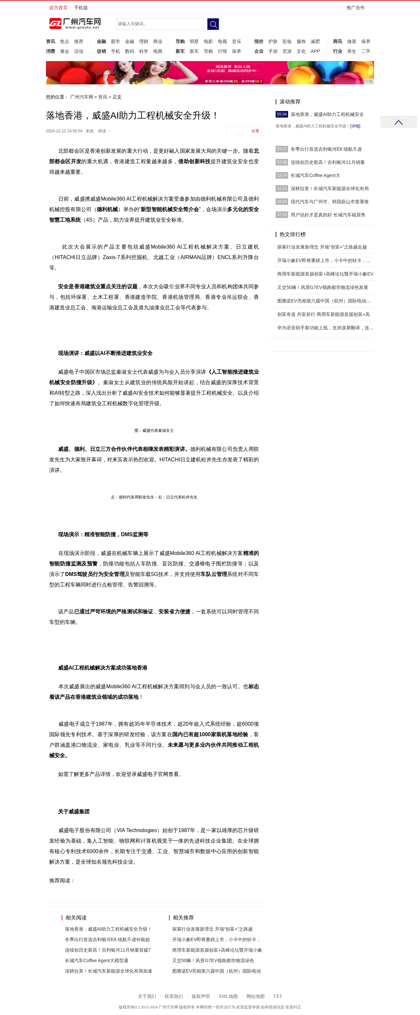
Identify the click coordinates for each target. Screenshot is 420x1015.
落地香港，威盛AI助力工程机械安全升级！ (108, 929)
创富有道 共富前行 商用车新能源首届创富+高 (323, 314)
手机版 (81, 7)
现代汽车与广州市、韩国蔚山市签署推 (330, 201)
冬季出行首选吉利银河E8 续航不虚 (326, 149)
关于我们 (147, 996)
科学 (143, 51)
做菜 (351, 41)
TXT (277, 996)
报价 (258, 41)
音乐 (236, 41)
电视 (222, 41)
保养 (236, 51)
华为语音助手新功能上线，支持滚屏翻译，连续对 (327, 327)
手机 (115, 51)
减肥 (315, 41)
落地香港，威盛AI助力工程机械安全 (327, 114)
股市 (115, 41)
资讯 (50, 41)
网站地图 (255, 996)
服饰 (301, 41)
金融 (101, 41)
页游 (287, 51)
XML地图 (228, 996)
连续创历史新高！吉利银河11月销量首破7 (108, 950)
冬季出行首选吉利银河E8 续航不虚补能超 (107, 939)
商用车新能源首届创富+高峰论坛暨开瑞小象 (217, 950)
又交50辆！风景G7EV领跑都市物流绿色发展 (322, 287)
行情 (222, 51)
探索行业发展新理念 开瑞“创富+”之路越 (212, 929)
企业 (258, 51)
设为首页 (58, 7)
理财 (143, 41)
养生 (351, 51)
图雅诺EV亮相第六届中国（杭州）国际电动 (216, 971)
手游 (273, 51)
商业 (157, 41)
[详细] (355, 126)
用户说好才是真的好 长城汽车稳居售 (328, 214)
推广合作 (357, 9)
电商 (157, 51)
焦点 (64, 41)
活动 (78, 51)
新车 (180, 51)
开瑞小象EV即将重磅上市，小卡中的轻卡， (216, 939)
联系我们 (174, 996)
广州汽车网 (81, 96)
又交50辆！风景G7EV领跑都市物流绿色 (213, 960)
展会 (64, 51)
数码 (129, 51)
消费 (50, 51)
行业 (337, 51)
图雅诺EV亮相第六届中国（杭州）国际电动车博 (326, 300)
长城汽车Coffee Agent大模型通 (96, 960)
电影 (208, 41)
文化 (301, 51)
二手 (365, 51)
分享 (255, 131)
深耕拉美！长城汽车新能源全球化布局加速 (108, 971)
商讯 (337, 41)
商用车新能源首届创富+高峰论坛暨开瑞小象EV (325, 273)
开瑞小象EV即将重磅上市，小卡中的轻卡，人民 (326, 260)
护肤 (273, 41)
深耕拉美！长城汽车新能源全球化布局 (330, 188)
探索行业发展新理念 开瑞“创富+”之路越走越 (322, 247)
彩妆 (287, 41)
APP (315, 51)
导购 (180, 41)
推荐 (78, 41)
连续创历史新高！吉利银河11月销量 (328, 162)
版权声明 (201, 996)
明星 (194, 41)
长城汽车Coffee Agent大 (315, 175)
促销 (101, 51)
